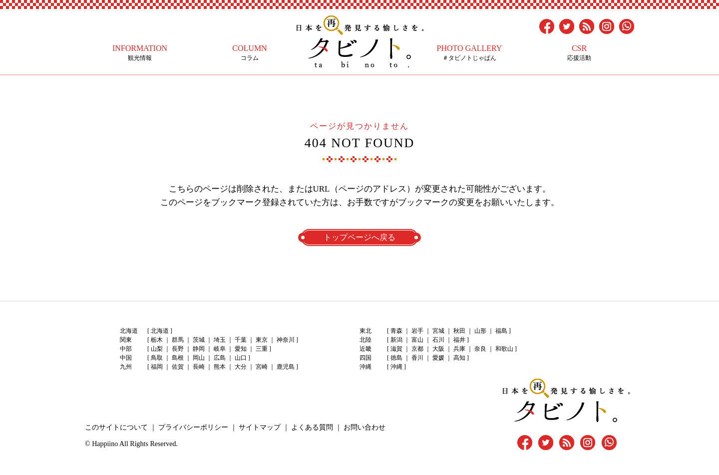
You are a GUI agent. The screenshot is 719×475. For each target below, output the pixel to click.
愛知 (241, 348)
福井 (459, 339)
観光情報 (140, 52)
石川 (438, 339)
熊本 (220, 366)
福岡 (157, 366)
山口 (241, 357)
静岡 (199, 348)
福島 (501, 330)
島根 (178, 357)
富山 (417, 339)
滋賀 (396, 348)
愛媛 (438, 357)
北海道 (160, 330)
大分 (241, 366)
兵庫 (459, 348)
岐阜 (220, 348)
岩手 (417, 330)
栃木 (157, 339)
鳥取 (157, 357)
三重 (262, 348)
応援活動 (579, 52)
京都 (417, 348)
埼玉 (220, 339)
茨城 (199, 339)
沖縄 (396, 366)
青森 (396, 330)
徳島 (396, 357)
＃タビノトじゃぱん (469, 52)
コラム (250, 52)
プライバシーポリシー (193, 427)
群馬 (178, 339)
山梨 (157, 348)
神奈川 (286, 339)
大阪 (438, 348)
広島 (220, 357)
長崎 (199, 366)
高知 (459, 357)
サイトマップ (260, 427)
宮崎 (262, 366)
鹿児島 (286, 366)
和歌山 (504, 348)
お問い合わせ (364, 427)
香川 (417, 357)
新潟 (396, 339)
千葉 (241, 339)
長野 (178, 348)
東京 (262, 339)
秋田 (459, 330)
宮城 (438, 330)
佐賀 (178, 366)
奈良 (480, 348)
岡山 (199, 357)
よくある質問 (312, 427)
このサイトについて (116, 427)
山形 (480, 330)
